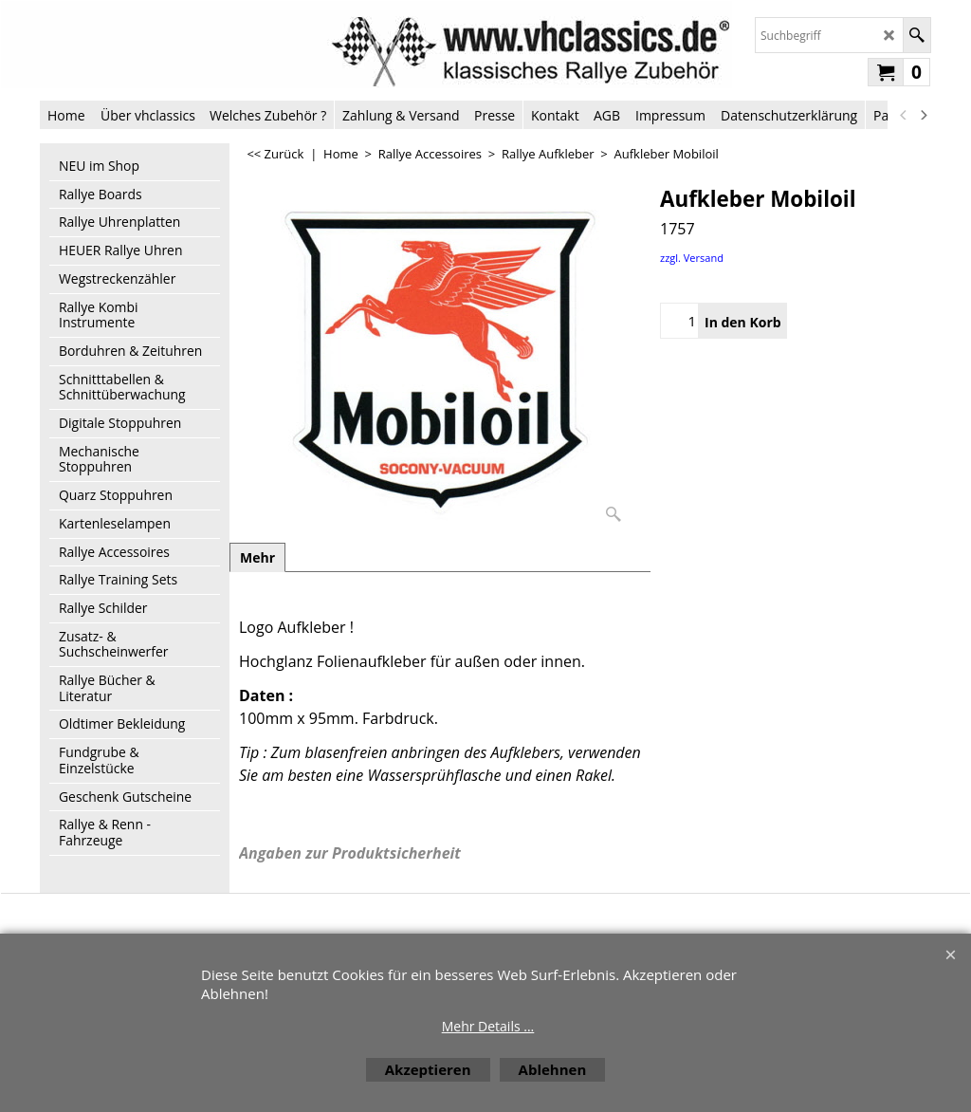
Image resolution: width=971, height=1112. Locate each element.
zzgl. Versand (692, 257)
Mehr (257, 557)
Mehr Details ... (488, 1026)
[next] (922, 114)
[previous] (903, 114)
